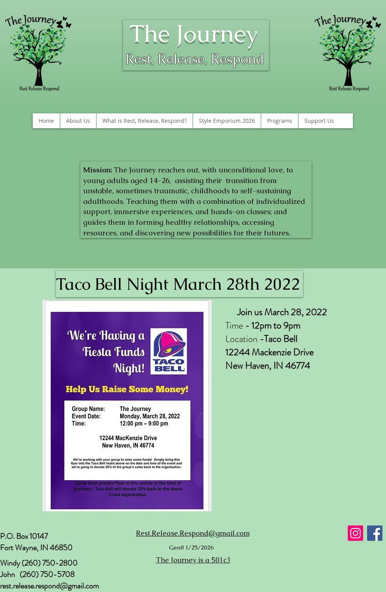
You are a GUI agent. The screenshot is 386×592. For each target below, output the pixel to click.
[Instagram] (355, 533)
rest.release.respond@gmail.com (49, 586)
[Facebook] (374, 533)
